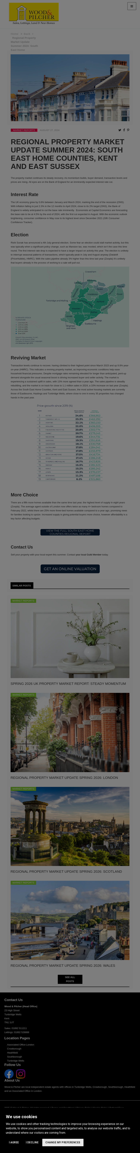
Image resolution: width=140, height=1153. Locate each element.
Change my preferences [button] (62, 1142)
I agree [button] (14, 1142)
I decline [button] (32, 1142)
